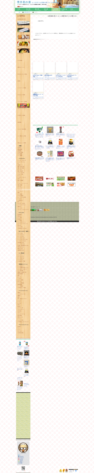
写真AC (21, 460)
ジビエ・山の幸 (21, 172)
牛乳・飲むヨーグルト (22, 298)
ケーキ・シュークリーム (23, 183)
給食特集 (19, 122)
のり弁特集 (20, 60)
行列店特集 (20, 26)
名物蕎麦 (19, 150)
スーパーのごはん (21, 243)
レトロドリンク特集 (22, 87)
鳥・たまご (20, 169)
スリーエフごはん (21, 237)
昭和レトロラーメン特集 (23, 46)
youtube (21, 459)
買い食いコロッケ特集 (22, 74)
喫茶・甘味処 (20, 180)
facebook (22, 456)
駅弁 (18, 201)
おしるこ (19, 303)
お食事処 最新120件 (27, 12)
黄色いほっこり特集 (22, 142)
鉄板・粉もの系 (21, 166)
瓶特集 (19, 80)
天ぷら (19, 175)
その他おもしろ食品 (22, 287)
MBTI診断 (20, 463)
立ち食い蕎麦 (20, 152)
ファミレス (20, 208)
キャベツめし (20, 226)
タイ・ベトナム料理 (22, 197)
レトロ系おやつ (21, 266)
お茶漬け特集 (20, 53)
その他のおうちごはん (22, 228)
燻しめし (19, 225)
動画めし (19, 219)
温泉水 (19, 292)
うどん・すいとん (21, 161)
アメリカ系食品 (21, 282)
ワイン (19, 328)
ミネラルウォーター (22, 294)
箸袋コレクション (21, 67)
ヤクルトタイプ (21, 309)
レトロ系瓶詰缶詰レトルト (23, 267)
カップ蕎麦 (20, 155)
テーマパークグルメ (22, 204)
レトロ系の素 (20, 270)
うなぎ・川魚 (20, 174)
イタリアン (20, 189)
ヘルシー (19, 198)
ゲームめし (20, 217)
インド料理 (20, 194)
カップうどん (20, 259)
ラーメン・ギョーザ (22, 160)
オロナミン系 (20, 307)
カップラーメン (21, 255)
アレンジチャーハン (22, 222)
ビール (19, 329)
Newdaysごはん (21, 242)
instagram (22, 457)
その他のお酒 (20, 332)
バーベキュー (20, 191)
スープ (19, 318)
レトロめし (20, 220)
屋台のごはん (20, 248)
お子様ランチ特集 (21, 115)
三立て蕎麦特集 (21, 32)
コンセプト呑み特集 (22, 129)
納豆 (18, 275)
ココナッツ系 (20, 320)
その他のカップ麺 (21, 261)
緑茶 (18, 297)
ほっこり (19, 276)
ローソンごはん (21, 236)
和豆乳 (19, 306)
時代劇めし (20, 214)
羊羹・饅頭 (20, 184)
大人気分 (19, 310)
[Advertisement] (23, 415)
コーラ (19, 312)
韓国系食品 (20, 284)
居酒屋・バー (20, 164)
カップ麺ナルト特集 (22, 135)
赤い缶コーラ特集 (21, 94)
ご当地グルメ (20, 200)
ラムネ (19, 301)
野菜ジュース (20, 317)
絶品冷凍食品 (20, 273)
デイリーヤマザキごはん (23, 239)
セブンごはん (20, 233)
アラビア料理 (20, 195)
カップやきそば (21, 258)
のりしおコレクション (22, 108)
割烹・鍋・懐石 (21, 168)
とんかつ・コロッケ (22, 177)
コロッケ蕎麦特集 (21, 39)
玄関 (19, 12)
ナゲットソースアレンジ (23, 223)
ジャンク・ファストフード (23, 209)
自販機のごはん (21, 250)
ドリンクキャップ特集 (22, 101)
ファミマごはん (21, 234)
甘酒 (18, 304)
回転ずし (19, 206)
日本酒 (19, 326)
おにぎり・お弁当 (21, 203)
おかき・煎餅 (20, 279)
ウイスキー (20, 331)
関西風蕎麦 (20, 149)
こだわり (19, 278)
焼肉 (18, 192)
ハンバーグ (20, 188)
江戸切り (19, 147)
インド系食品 (20, 286)
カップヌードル (21, 256)
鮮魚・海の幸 (20, 171)
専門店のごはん (21, 246)
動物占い (21, 461)
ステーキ (19, 186)
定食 (18, 178)
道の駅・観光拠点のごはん (23, 245)
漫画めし (19, 216)
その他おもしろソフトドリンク (24, 321)
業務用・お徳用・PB (22, 272)
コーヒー (19, 300)
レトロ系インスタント (22, 269)
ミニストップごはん (22, 240)
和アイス (19, 281)
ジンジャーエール (21, 314)
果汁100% (20, 315)
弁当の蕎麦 (20, 153)
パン (18, 181)
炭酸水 (19, 295)
